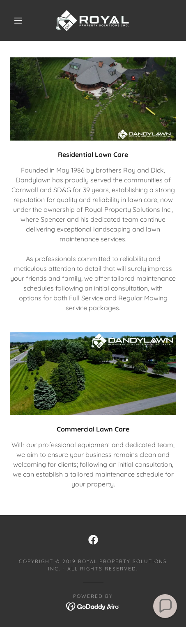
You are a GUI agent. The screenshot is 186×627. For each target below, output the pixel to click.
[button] (18, 20)
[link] (93, 20)
